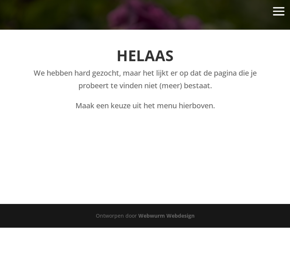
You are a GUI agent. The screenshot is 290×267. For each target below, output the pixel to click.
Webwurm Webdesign (166, 215)
